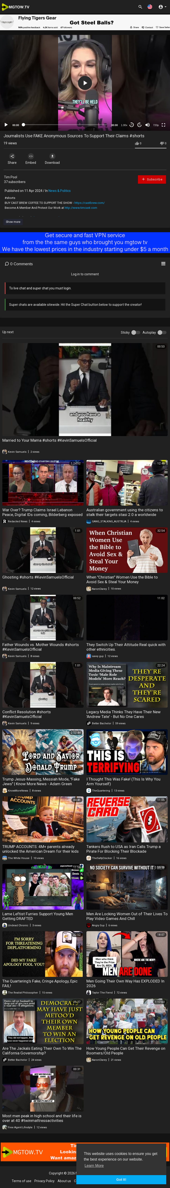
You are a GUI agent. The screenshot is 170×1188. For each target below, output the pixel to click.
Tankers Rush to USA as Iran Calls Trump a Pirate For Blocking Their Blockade (123, 849)
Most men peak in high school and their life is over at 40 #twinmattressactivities (41, 1118)
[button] (150, 6)
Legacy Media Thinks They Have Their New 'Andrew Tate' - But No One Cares (123, 714)
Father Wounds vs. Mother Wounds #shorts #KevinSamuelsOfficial (40, 647)
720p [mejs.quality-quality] (156, 125)
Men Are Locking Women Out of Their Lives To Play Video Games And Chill (127, 916)
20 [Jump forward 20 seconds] (140, 125)
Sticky (125, 332)
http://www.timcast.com (81, 207)
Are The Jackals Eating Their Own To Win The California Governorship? (41, 1050)
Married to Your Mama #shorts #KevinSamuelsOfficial (49, 440)
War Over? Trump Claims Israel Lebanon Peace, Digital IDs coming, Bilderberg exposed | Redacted (42, 515)
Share (12, 158)
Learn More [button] (94, 1166)
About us (64, 1181)
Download (52, 158)
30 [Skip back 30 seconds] (132, 125)
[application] (85, 83)
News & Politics (59, 191)
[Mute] (147, 125)
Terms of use (21, 1181)
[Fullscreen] (163, 125)
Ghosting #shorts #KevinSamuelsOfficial (38, 577)
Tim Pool (10, 177)
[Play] (6, 125)
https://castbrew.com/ (89, 203)
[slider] (65, 124)
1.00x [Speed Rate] (124, 125)
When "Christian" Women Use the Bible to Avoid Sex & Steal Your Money (122, 579)
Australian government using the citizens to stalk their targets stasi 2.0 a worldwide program (124, 515)
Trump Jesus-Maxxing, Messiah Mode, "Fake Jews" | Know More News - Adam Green (41, 781)
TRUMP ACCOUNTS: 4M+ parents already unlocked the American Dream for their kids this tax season (40, 851)
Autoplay (149, 332)
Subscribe (152, 179)
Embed (31, 158)
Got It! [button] (121, 1179)
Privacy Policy (44, 1181)
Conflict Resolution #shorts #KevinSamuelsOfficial (26, 714)
